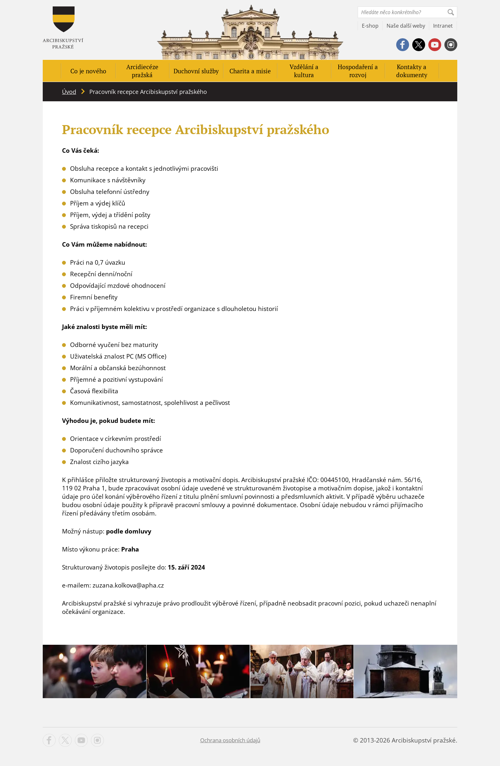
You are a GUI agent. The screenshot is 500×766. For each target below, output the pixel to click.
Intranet (443, 25)
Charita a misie (250, 71)
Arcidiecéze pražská (142, 71)
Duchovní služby (196, 71)
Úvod (69, 92)
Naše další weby (406, 25)
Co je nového (88, 71)
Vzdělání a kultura (304, 71)
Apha (63, 27)
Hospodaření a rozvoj (358, 71)
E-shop (370, 25)
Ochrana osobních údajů (230, 740)
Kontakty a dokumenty (411, 71)
